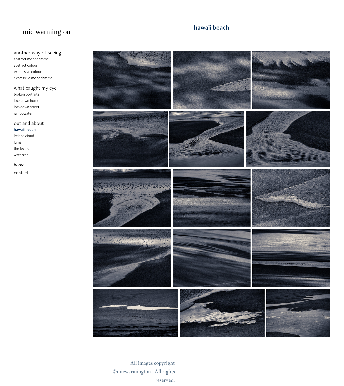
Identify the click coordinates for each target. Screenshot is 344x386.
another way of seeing (37, 52)
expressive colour (27, 71)
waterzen (21, 154)
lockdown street (26, 106)
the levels (21, 148)
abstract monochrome (31, 58)
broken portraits (26, 94)
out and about (29, 123)
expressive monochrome (33, 77)
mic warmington (46, 32)
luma (18, 142)
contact (21, 173)
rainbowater (23, 113)
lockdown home (26, 100)
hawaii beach (25, 129)
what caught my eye (35, 87)
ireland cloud (24, 135)
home (19, 165)
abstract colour (26, 65)
